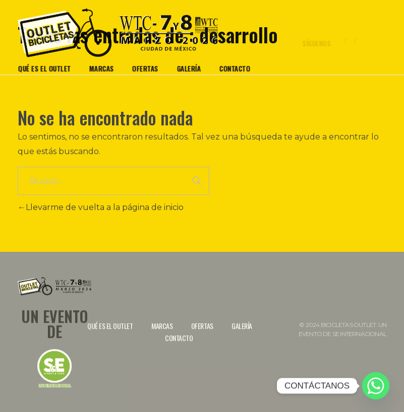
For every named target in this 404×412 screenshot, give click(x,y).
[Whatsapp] (375, 385)
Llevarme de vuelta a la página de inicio (101, 207)
